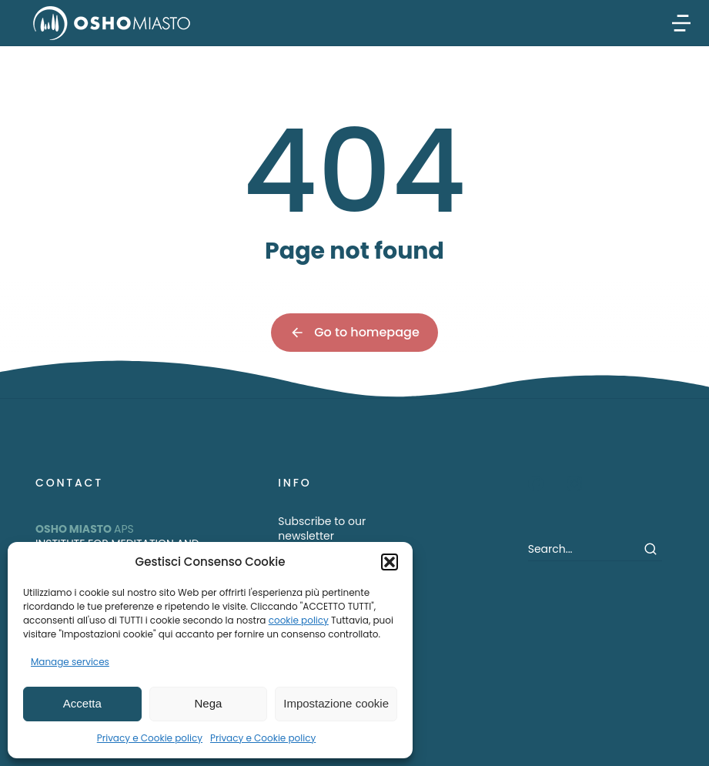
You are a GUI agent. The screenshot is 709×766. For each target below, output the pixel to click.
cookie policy (299, 620)
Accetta (82, 703)
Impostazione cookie (336, 703)
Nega (208, 703)
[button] (389, 562)
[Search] (650, 548)
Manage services (70, 661)
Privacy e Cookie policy (149, 737)
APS (84, 529)
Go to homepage (354, 332)
